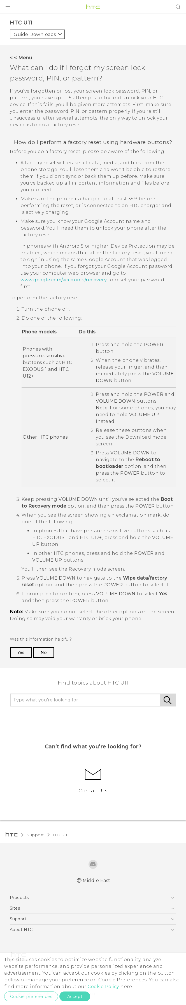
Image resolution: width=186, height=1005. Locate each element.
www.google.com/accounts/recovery (63, 279)
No (44, 652)
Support (35, 834)
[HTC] (93, 6)
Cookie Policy (103, 986)
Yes (20, 652)
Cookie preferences (31, 996)
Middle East (96, 880)
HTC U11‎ (61, 834)
